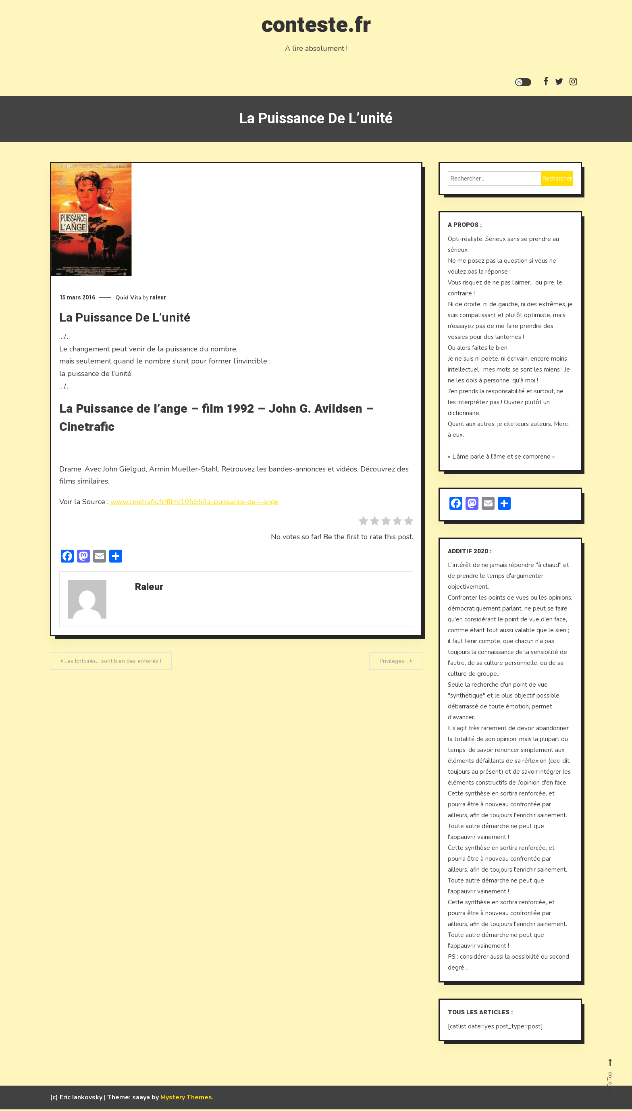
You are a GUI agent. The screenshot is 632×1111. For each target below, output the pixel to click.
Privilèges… (394, 663)
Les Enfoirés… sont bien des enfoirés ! (112, 663)
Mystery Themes (186, 1098)
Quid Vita (128, 299)
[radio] (363, 524)
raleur (158, 299)
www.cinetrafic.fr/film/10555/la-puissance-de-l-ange (197, 504)
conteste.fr (316, 23)
